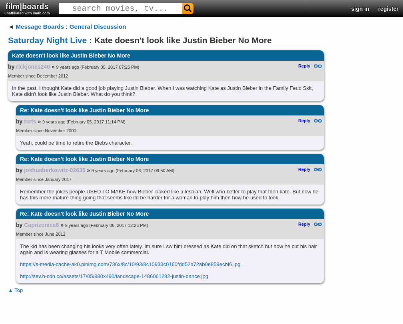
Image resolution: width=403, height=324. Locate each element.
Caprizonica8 (41, 225)
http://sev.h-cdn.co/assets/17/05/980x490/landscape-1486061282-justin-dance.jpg (114, 276)
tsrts (30, 121)
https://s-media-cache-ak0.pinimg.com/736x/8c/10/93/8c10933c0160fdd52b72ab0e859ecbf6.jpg (130, 264)
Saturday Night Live (47, 40)
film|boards (27, 8)
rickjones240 (33, 67)
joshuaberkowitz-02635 (54, 170)
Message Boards (40, 26)
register (388, 9)
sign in (360, 9)
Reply (304, 66)
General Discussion (98, 26)
